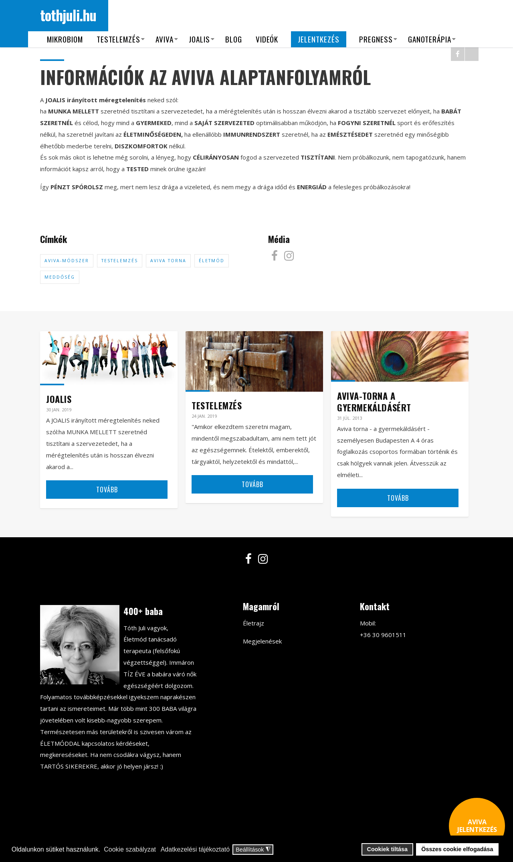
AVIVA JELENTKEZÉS (477, 825)
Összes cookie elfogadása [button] (457, 849)
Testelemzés (119, 39)
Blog (233, 39)
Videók (267, 39)
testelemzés (119, 260)
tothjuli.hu (68, 14)
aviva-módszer (66, 260)
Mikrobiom (65, 39)
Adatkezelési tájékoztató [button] (195, 849)
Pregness (376, 39)
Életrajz (253, 623)
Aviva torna (168, 260)
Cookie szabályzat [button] (130, 849)
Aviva (165, 39)
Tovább (107, 489)
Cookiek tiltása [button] (387, 849)
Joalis (199, 39)
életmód (211, 260)
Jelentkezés (318, 39)
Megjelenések (262, 641)
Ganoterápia (430, 39)
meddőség (59, 277)
